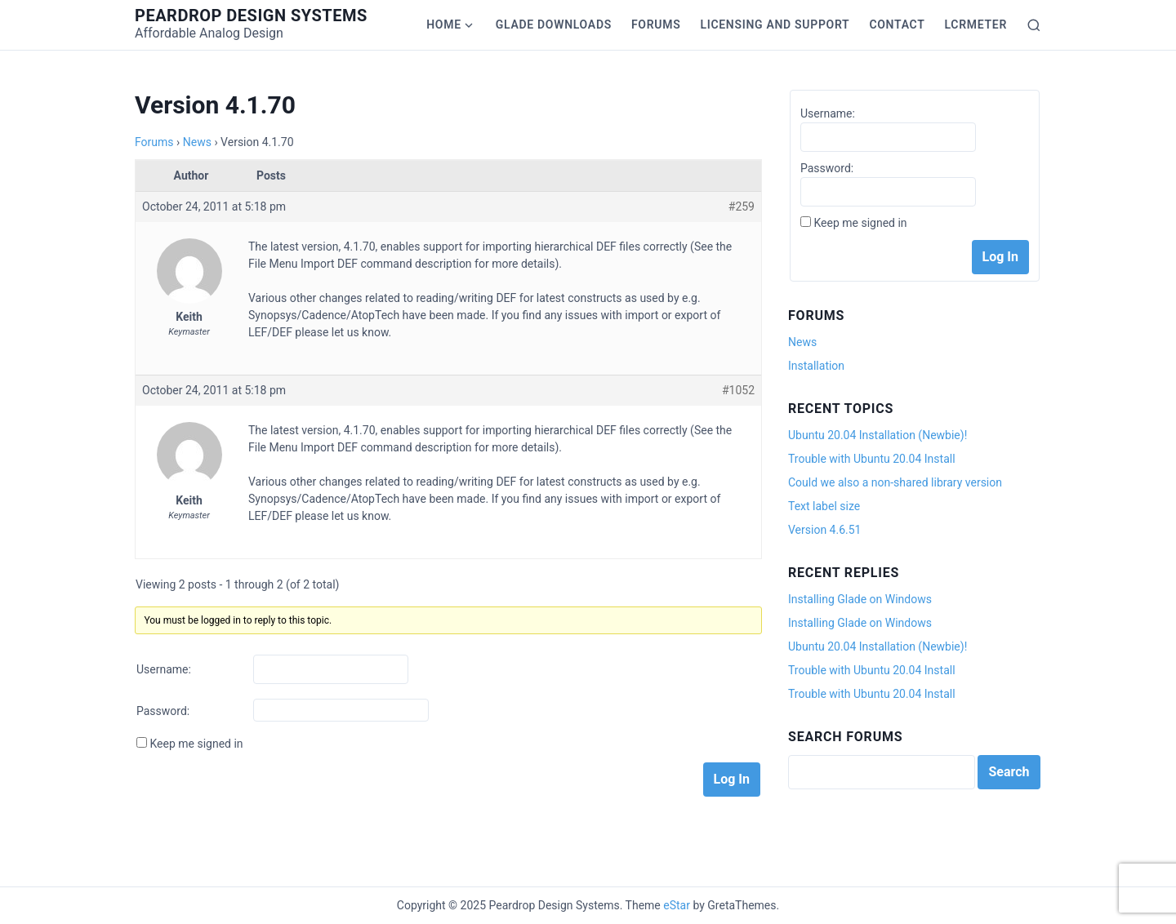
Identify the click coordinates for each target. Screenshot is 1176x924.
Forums (655, 24)
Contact (896, 24)
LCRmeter (976, 24)
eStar (676, 905)
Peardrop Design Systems (251, 15)
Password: (162, 710)
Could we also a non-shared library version (895, 482)
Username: (163, 669)
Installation (816, 365)
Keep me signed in (196, 743)
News (197, 142)
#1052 (738, 390)
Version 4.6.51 (824, 529)
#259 (741, 206)
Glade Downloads (554, 24)
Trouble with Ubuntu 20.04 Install (872, 458)
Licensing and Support (774, 24)
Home (443, 24)
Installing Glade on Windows (860, 599)
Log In (732, 779)
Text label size (824, 506)
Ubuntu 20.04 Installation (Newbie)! (877, 435)
